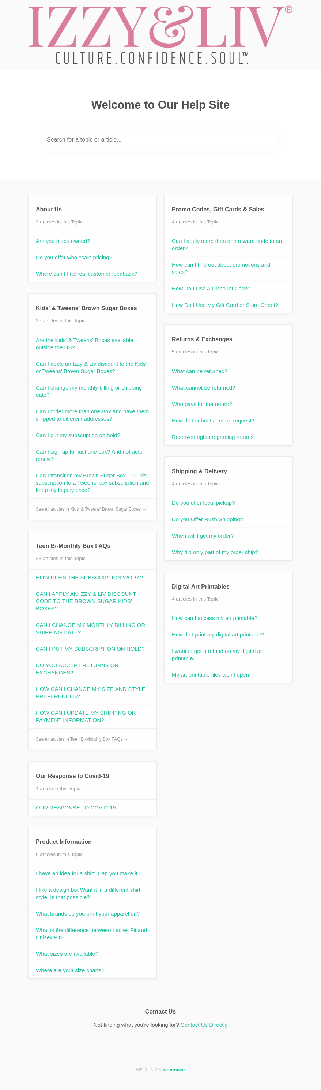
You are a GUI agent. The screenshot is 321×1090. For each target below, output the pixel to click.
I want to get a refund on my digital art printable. (218, 654)
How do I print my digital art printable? (218, 634)
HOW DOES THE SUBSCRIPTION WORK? (89, 577)
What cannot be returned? (203, 387)
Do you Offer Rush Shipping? (207, 519)
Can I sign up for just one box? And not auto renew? (89, 455)
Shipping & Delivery (199, 471)
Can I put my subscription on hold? (78, 435)
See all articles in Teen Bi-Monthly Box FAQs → (82, 739)
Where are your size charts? (70, 970)
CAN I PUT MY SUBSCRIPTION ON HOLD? (90, 649)
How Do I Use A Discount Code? (211, 288)
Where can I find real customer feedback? (86, 274)
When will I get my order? (203, 536)
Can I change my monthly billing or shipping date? (89, 391)
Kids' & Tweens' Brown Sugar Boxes (86, 308)
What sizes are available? (67, 954)
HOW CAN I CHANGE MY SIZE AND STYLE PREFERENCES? (91, 692)
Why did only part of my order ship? (215, 552)
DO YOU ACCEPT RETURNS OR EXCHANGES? (77, 669)
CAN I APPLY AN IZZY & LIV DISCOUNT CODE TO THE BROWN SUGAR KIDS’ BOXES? (86, 601)
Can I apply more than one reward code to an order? (227, 244)
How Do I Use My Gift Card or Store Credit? (225, 305)
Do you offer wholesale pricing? (74, 257)
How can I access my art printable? (214, 618)
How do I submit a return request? (213, 420)
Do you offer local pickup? (203, 503)
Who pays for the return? (202, 404)
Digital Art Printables (201, 586)
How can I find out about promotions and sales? (221, 268)
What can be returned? (200, 371)
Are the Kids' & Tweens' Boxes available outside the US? (84, 343)
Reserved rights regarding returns (212, 437)
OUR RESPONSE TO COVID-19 (76, 807)
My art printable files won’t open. (211, 675)
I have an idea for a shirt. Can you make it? (88, 873)
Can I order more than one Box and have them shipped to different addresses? (92, 415)
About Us (49, 209)
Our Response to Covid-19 (72, 776)
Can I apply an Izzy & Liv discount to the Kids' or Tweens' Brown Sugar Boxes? (91, 367)
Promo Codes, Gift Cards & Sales (218, 209)
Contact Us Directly (204, 1025)
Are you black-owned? (63, 241)
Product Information (64, 842)
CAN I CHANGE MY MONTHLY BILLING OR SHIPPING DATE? (90, 628)
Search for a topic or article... (84, 139)
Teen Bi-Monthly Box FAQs (73, 546)
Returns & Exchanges (202, 339)
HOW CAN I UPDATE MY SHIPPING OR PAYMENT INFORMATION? (86, 716)
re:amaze (174, 1069)
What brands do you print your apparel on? (88, 913)
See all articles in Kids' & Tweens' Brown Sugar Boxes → (91, 509)
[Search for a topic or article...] (160, 140)
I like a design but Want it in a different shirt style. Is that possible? (88, 893)
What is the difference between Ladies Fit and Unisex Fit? (91, 933)
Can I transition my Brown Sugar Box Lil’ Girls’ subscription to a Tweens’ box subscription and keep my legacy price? (92, 482)
